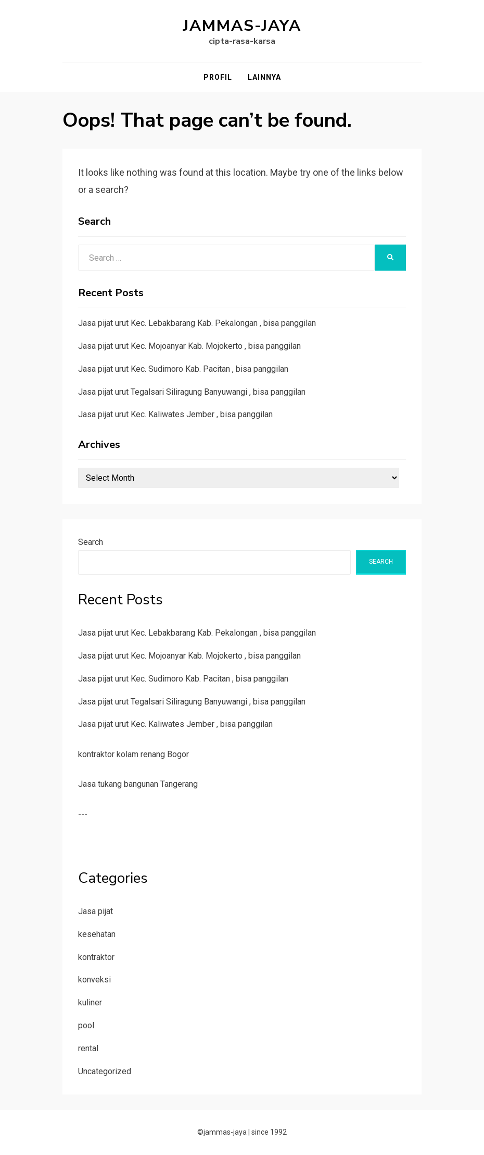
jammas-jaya (242, 26)
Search (90, 542)
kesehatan (97, 934)
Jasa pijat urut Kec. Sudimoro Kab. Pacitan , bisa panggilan (183, 369)
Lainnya (264, 77)
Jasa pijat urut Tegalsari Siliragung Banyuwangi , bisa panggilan (191, 392)
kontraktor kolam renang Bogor (133, 754)
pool (86, 1025)
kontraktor (96, 957)
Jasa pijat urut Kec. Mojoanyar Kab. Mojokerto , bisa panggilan (189, 346)
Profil (217, 77)
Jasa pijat (95, 911)
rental (88, 1048)
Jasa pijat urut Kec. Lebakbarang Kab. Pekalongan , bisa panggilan (197, 323)
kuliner (90, 1002)
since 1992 (269, 1132)
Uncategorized (104, 1071)
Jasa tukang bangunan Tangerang (138, 784)
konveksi (94, 979)
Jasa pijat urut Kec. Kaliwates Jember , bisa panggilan (175, 414)
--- (82, 814)
